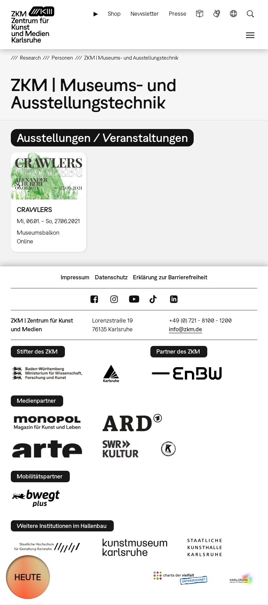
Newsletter (145, 13)
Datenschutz (111, 277)
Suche (250, 14)
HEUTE (27, 577)
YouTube (134, 299)
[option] (51, 202)
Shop (114, 13)
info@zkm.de (185, 329)
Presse (177, 13)
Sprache (233, 14)
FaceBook (94, 299)
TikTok (154, 299)
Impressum (75, 277)
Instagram (114, 299)
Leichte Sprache (200, 14)
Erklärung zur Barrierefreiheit (170, 277)
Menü (250, 35)
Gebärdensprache (217, 14)
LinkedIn (174, 299)
